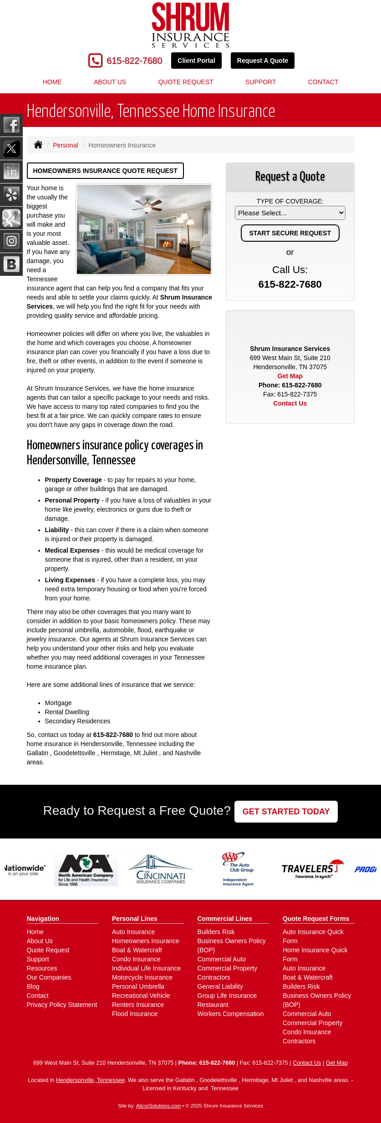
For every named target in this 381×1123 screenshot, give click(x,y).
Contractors (214, 977)
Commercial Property (227, 968)
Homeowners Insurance (145, 941)
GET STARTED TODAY (286, 811)
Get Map (290, 376)
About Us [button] (110, 82)
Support (260, 82)
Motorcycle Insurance (142, 977)
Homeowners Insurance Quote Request (105, 170)
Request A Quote (263, 60)
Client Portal (196, 60)
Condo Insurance (136, 959)
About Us (40, 941)
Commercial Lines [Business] (225, 918)
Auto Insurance (133, 931)
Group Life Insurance (227, 995)
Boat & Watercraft (137, 950)
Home (52, 82)
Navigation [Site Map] (43, 918)
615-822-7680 (134, 61)
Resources (42, 968)
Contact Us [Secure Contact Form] (290, 403)
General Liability (220, 986)
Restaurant (213, 1004)
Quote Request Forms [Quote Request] (316, 918)
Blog (33, 986)
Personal (65, 145)
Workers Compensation (231, 1013)
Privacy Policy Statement (62, 1004)
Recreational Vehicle (141, 995)
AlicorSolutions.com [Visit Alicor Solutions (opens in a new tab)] (158, 1105)
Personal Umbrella (138, 986)
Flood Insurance (134, 1013)
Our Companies (49, 977)
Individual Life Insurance (146, 968)
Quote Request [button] (185, 82)
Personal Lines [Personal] (134, 918)
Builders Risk (216, 931)
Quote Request (48, 950)
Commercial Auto (222, 959)
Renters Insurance (138, 1004)
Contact (323, 82)
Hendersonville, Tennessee (90, 1080)
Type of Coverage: (290, 201)
